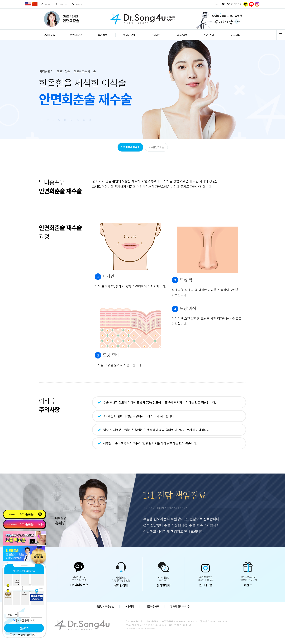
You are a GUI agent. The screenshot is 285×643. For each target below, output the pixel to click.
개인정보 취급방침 (105, 606)
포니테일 (155, 35)
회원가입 (61, 4)
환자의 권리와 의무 (180, 606)
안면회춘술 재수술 (130, 147)
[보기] (32, 620)
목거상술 (102, 35)
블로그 (77, 4)
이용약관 (129, 606)
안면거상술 (76, 35)
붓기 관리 (209, 35)
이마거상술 (129, 35)
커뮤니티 (235, 35)
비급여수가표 (152, 606)
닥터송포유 (49, 35)
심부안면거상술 (156, 147)
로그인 (46, 4)
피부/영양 (182, 35)
